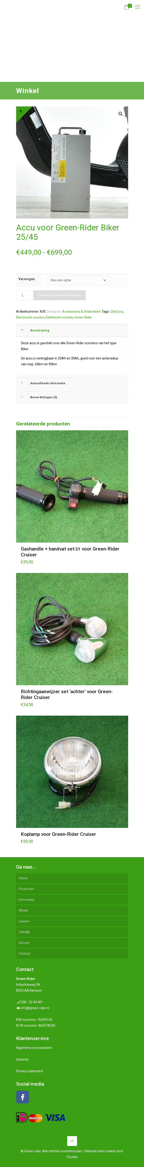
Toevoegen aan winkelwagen (59, 295)
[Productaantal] (24, 295)
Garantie (22, 1059)
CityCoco (116, 311)
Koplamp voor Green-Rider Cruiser (58, 834)
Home (23, 878)
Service (24, 943)
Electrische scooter (30, 317)
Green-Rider (83, 317)
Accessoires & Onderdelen (81, 311)
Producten (26, 889)
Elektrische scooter (59, 317)
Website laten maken (100, 1151)
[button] (120, 114)
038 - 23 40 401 (32, 1002)
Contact (24, 953)
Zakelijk (24, 932)
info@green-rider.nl (35, 1008)
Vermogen (26, 279)
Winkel (23, 910)
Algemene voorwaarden (34, 1048)
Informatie (26, 900)
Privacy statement (29, 1071)
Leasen (24, 921)
